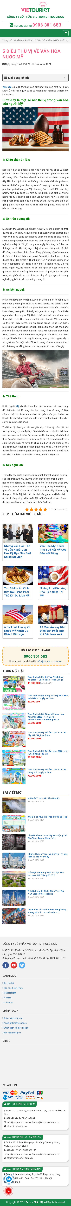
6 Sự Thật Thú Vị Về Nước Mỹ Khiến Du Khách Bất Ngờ (17, 630)
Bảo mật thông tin (12, 1032)
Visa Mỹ (7, 997)
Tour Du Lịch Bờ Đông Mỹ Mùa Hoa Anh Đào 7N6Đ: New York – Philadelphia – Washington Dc (46, 717)
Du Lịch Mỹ (9, 983)
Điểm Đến (8, 1002)
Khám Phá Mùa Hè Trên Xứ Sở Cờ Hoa (47, 817)
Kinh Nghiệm (10, 993)
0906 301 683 (46, 25)
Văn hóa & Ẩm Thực (23, 40)
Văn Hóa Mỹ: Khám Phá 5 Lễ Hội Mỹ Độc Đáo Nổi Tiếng (53, 549)
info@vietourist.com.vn (49, 661)
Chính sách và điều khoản (16, 1028)
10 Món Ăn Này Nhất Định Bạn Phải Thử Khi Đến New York (53, 630)
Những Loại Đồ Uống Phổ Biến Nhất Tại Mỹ (53, 592)
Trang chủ (7, 40)
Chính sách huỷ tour (13, 1018)
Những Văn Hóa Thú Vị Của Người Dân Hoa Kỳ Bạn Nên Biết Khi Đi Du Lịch (17, 551)
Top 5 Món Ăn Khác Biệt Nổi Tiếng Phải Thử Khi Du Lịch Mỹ (17, 592)
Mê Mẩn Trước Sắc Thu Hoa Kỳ (44, 798)
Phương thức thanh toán (15, 1023)
